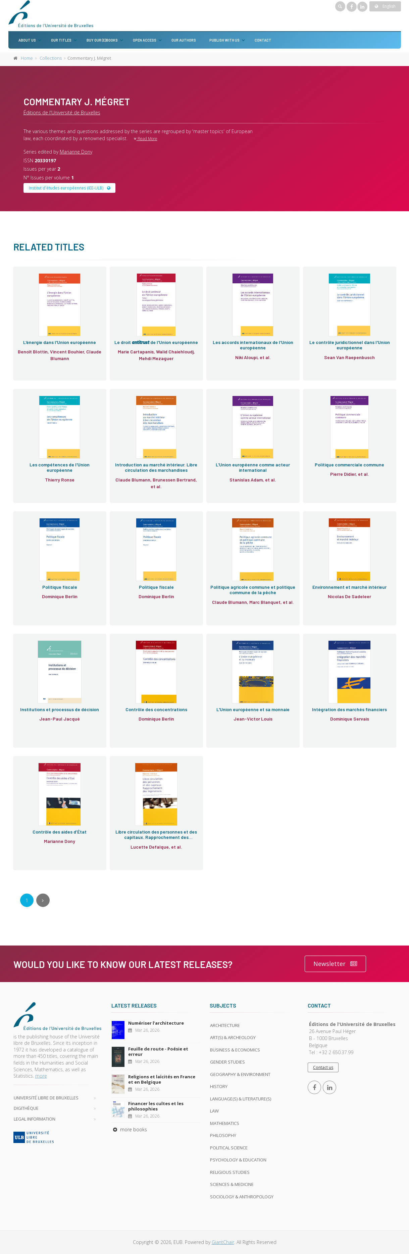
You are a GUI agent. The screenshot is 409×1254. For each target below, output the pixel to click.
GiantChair (223, 1242)
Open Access (144, 40)
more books (129, 1129)
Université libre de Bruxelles (46, 1098)
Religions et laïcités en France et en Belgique (161, 1079)
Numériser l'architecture (156, 1023)
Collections (51, 58)
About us (27, 40)
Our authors (183, 40)
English (385, 6)
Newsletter (335, 964)
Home (27, 58)
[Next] (43, 900)
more (41, 1076)
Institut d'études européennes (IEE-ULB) (69, 188)
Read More (145, 138)
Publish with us (224, 40)
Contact (263, 40)
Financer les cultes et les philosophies (156, 1106)
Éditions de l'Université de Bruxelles (61, 112)
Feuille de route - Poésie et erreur (158, 1051)
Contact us (323, 1067)
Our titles (61, 40)
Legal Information (34, 1119)
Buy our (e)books (102, 40)
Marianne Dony (76, 152)
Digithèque (26, 1108)
